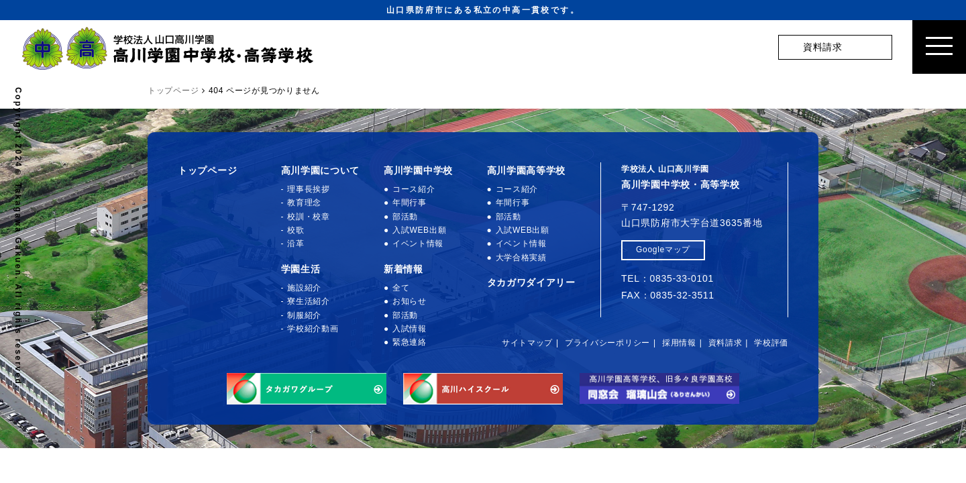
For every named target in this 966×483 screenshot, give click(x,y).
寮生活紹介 (308, 301)
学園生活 (301, 269)
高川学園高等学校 (526, 170)
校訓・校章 (308, 216)
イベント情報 (417, 243)
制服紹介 (304, 315)
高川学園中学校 (418, 170)
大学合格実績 (521, 257)
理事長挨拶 (308, 189)
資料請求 (725, 342)
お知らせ (409, 301)
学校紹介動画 (312, 328)
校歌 (295, 230)
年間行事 (409, 202)
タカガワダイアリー (531, 282)
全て (400, 287)
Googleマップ (663, 249)
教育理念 (304, 202)
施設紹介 (304, 287)
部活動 (405, 216)
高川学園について (320, 170)
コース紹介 (413, 189)
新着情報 (403, 269)
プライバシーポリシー (607, 342)
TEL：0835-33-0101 (667, 278)
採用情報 (679, 342)
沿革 (295, 243)
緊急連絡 (409, 342)
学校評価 (771, 342)
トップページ (207, 170)
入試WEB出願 (419, 230)
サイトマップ (527, 342)
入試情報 (409, 328)
